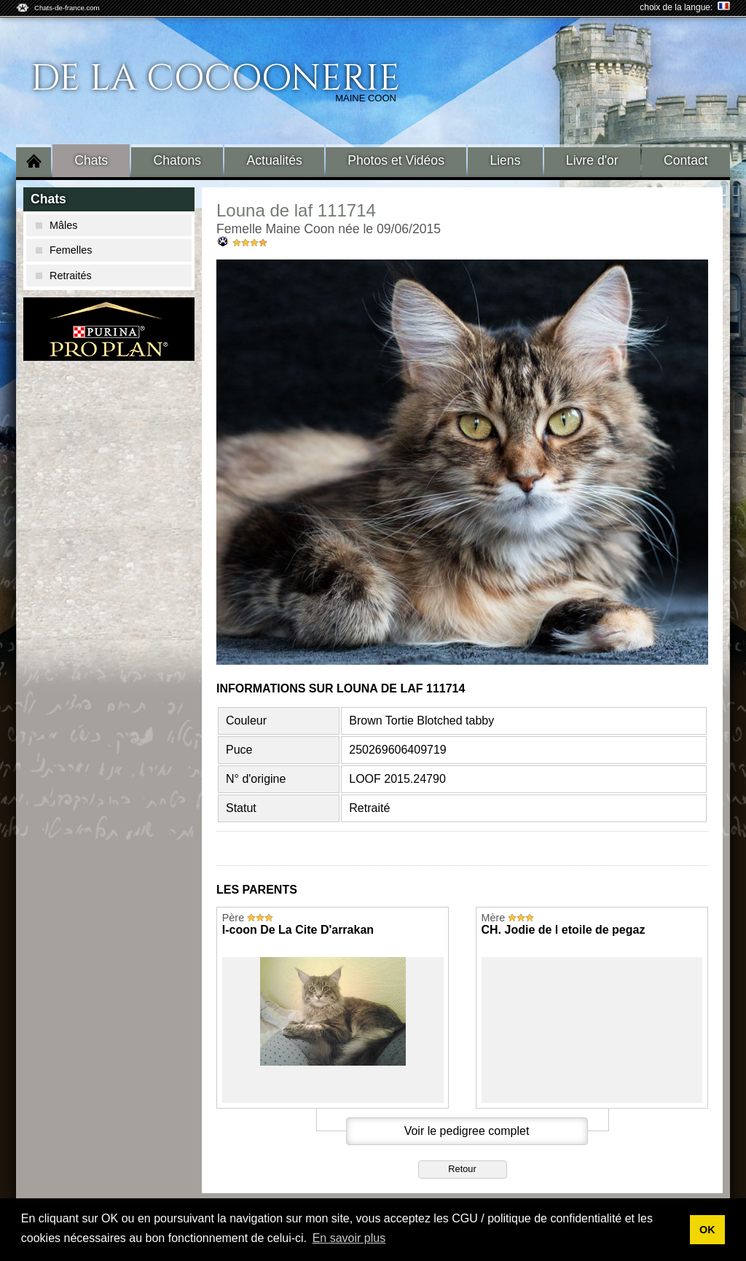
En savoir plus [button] (349, 1238)
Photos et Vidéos (396, 160)
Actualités (274, 160)
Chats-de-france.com (67, 8)
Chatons (178, 160)
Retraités (64, 275)
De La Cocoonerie (215, 78)
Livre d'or (592, 160)
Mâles (56, 225)
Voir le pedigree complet (467, 1131)
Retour (462, 1168)
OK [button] (707, 1229)
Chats (91, 160)
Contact (686, 160)
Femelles (64, 250)
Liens (505, 160)
